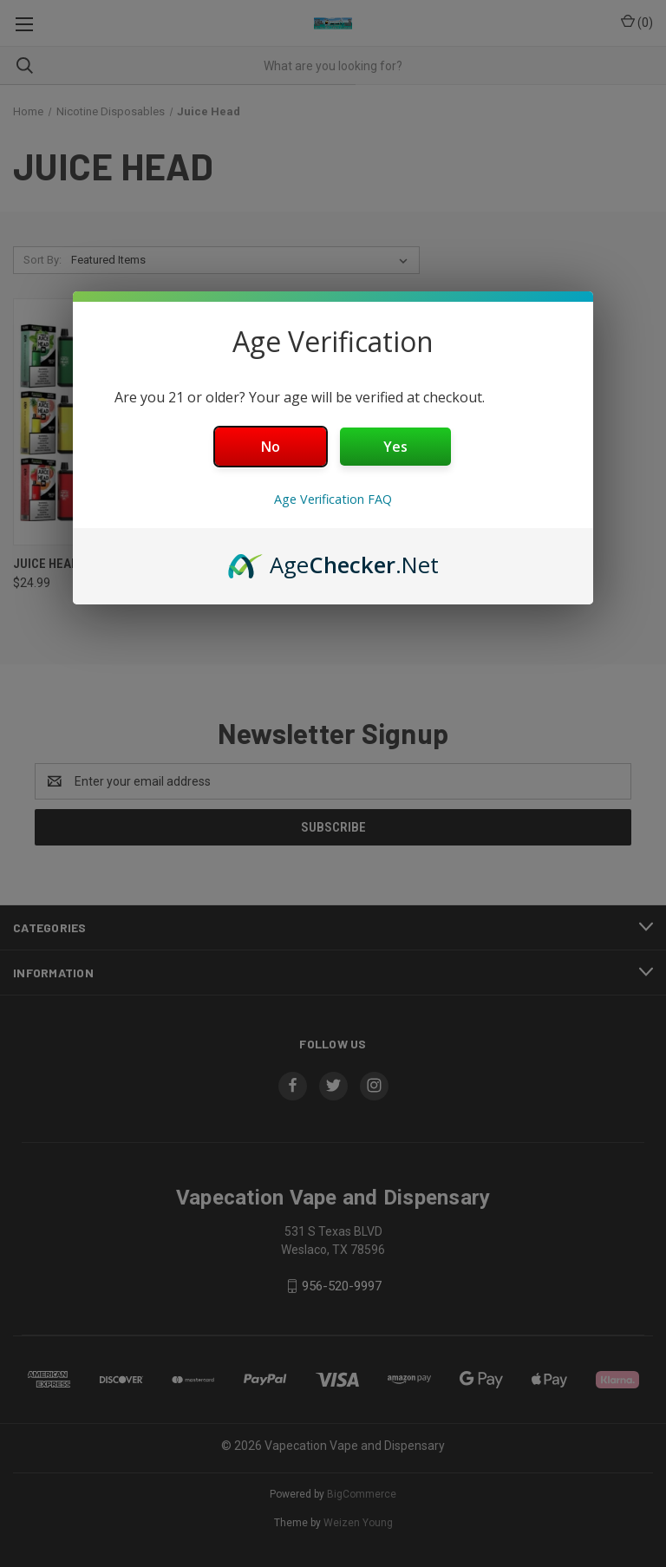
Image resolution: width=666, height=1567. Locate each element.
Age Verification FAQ (333, 499)
